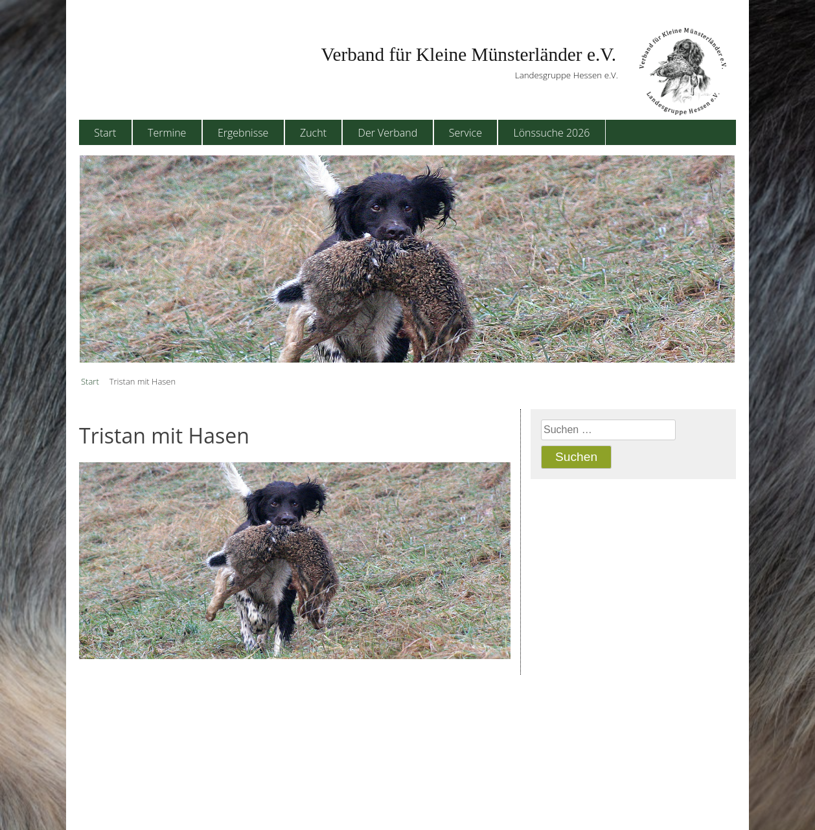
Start (105, 133)
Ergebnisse (243, 133)
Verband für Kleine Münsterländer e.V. (468, 54)
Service (465, 133)
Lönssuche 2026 (552, 133)
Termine (167, 133)
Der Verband (388, 133)
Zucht (313, 133)
